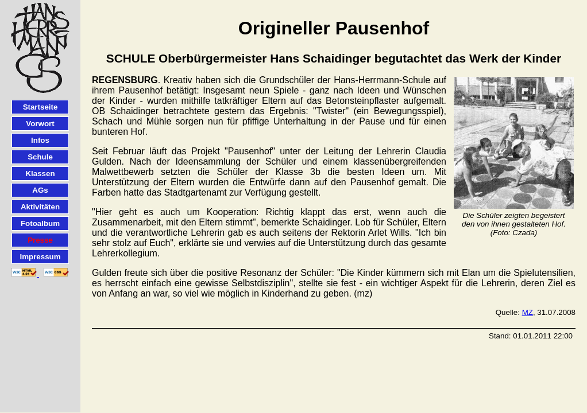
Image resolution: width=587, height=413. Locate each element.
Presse (40, 240)
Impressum (40, 256)
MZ (527, 312)
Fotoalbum (40, 223)
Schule (40, 157)
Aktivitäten (40, 206)
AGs (40, 190)
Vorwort (40, 123)
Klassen (40, 173)
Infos (40, 140)
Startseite (40, 107)
